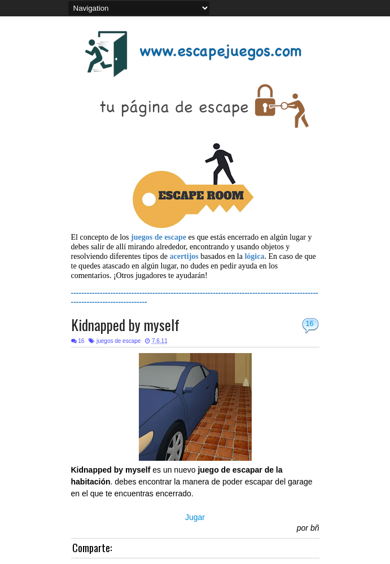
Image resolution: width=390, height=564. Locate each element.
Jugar (195, 517)
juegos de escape (119, 341)
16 (309, 324)
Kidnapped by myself (125, 324)
